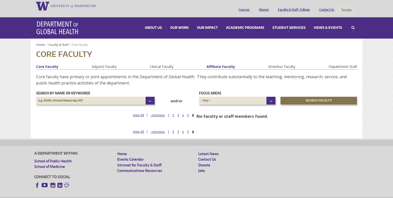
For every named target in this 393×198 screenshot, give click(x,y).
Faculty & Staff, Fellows (293, 5)
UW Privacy (101, 194)
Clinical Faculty (161, 59)
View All (138, 109)
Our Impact (207, 21)
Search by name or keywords (63, 86)
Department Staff (343, 59)
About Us (153, 21)
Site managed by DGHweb (150, 194)
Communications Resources (139, 164)
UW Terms (121, 194)
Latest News (208, 147)
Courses (242, 5)
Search (353, 21)
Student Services (289, 21)
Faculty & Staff (58, 38)
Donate (346, 5)
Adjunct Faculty (104, 59)
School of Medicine (49, 160)
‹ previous (158, 109)
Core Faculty (47, 59)
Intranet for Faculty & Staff (139, 158)
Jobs (201, 164)
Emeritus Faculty (281, 59)
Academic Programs (245, 21)
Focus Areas (210, 86)
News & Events (328, 21)
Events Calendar (130, 153)
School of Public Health (53, 154)
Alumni (262, 5)
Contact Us (325, 5)
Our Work (179, 21)
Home (40, 38)
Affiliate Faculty (221, 59)
